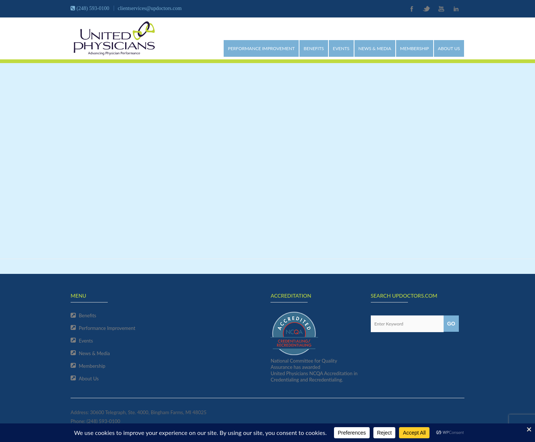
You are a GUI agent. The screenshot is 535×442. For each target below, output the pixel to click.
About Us (449, 48)
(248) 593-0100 (103, 421)
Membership (414, 48)
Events (341, 48)
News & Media (375, 48)
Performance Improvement (261, 48)
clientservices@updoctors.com (150, 8)
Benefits (314, 48)
